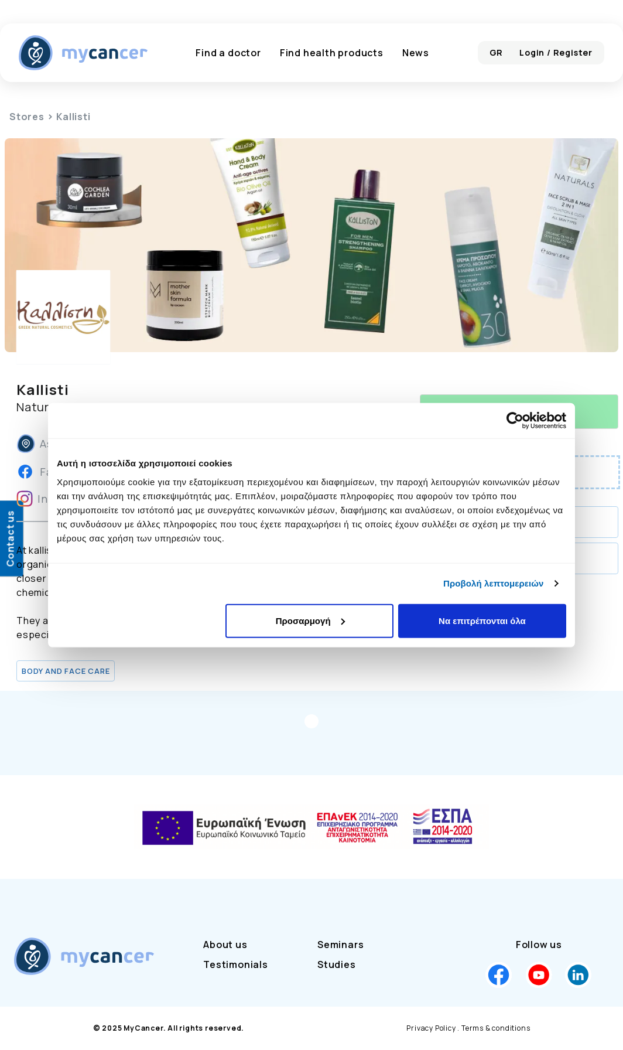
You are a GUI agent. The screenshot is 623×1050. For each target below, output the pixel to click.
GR (497, 52)
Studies (336, 964)
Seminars (340, 944)
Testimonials (235, 964)
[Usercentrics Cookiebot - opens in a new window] (515, 420)
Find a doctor (228, 52)
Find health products (332, 52)
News (415, 52)
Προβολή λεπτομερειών (493, 583)
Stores (26, 116)
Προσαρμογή (310, 620)
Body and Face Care (65, 671)
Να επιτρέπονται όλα (482, 620)
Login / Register (556, 52)
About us (225, 944)
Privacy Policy (431, 1028)
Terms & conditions (495, 1028)
